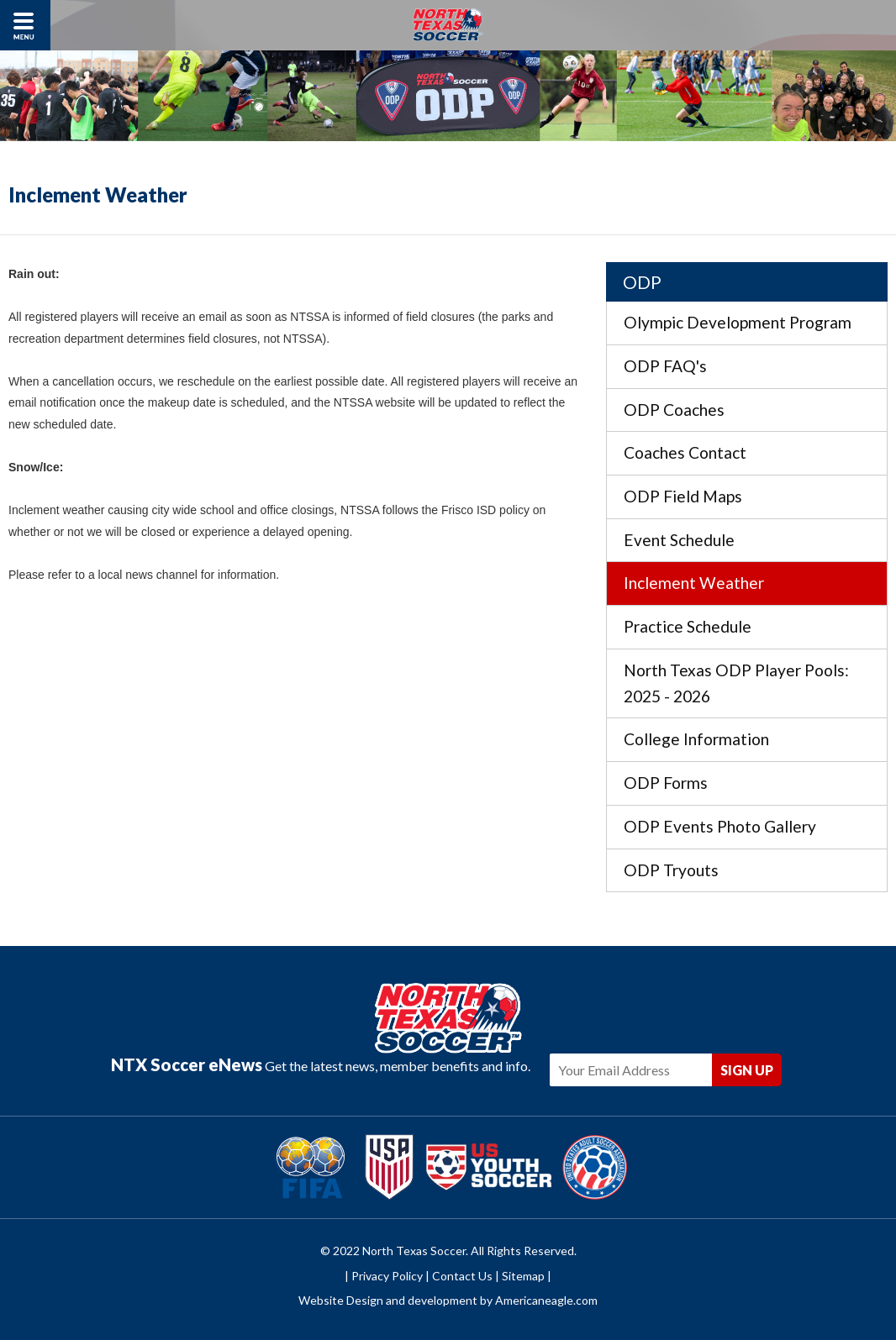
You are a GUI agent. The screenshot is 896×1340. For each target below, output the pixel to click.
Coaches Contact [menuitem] (685, 452)
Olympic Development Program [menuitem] (737, 322)
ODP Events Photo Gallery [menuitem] (720, 826)
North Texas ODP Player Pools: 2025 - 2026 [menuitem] (736, 683)
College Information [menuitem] (696, 739)
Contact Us (462, 1276)
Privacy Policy (387, 1276)
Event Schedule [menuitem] (679, 539)
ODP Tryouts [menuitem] (671, 870)
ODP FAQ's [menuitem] (665, 366)
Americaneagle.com (546, 1300)
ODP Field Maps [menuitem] (683, 496)
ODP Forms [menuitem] (666, 782)
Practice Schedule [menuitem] (687, 626)
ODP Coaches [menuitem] (674, 409)
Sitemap (523, 1276)
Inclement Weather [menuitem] (694, 582)
